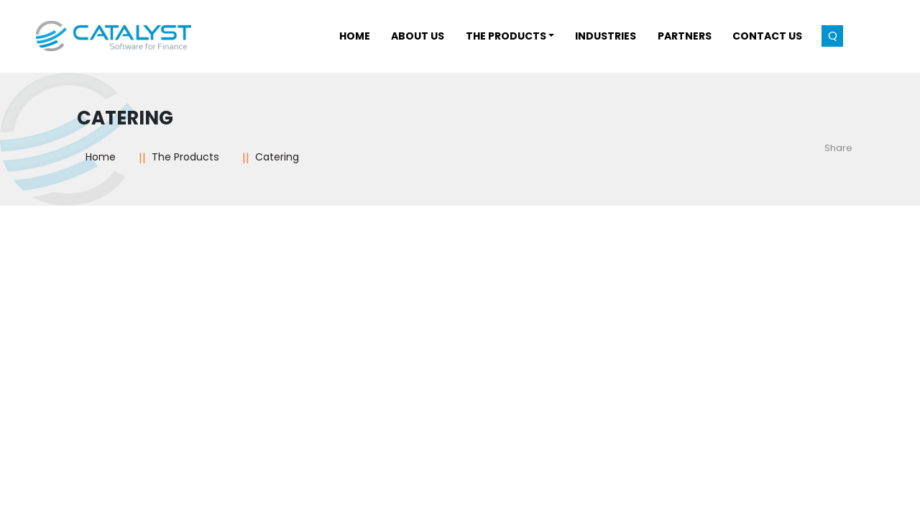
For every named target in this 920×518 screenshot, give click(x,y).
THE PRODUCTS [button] (506, 36)
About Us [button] (417, 36)
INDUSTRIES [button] (605, 36)
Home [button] (354, 36)
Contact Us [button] (767, 36)
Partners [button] (685, 36)
